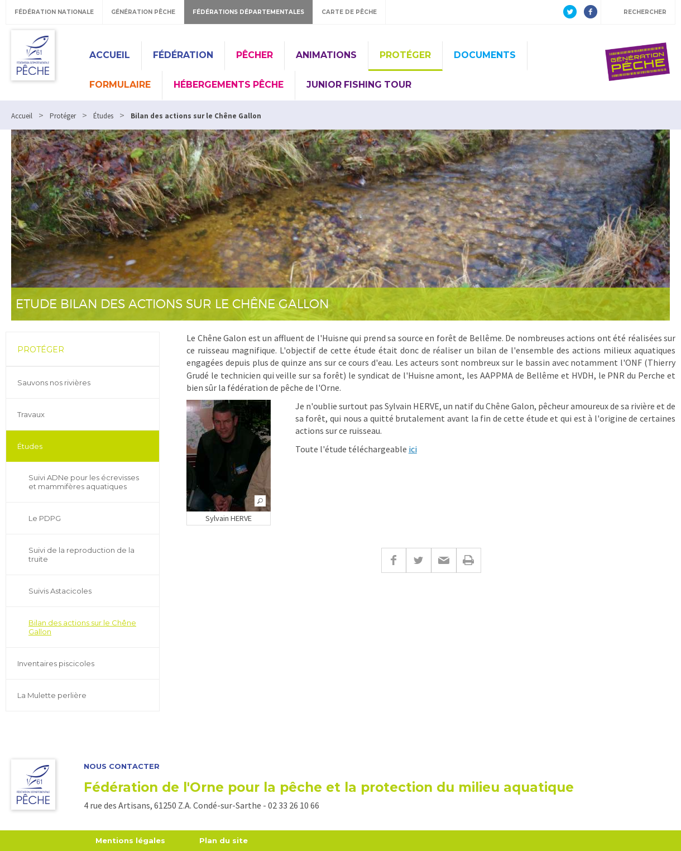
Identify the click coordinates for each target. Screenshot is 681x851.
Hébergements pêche (229, 84)
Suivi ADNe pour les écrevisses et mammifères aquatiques (83, 482)
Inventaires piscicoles (55, 663)
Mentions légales (130, 840)
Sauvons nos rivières (53, 382)
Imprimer (468, 560)
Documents (485, 55)
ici (413, 449)
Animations (326, 55)
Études (29, 446)
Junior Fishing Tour (358, 84)
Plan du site (223, 840)
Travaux (31, 414)
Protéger (405, 55)
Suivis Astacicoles (60, 590)
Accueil (109, 55)
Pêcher (254, 55)
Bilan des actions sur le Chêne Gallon (82, 627)
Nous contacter (122, 766)
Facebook (393, 560)
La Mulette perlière (52, 695)
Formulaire (120, 84)
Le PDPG (44, 518)
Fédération (183, 55)
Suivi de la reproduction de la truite (81, 554)
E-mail (443, 560)
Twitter (418, 560)
